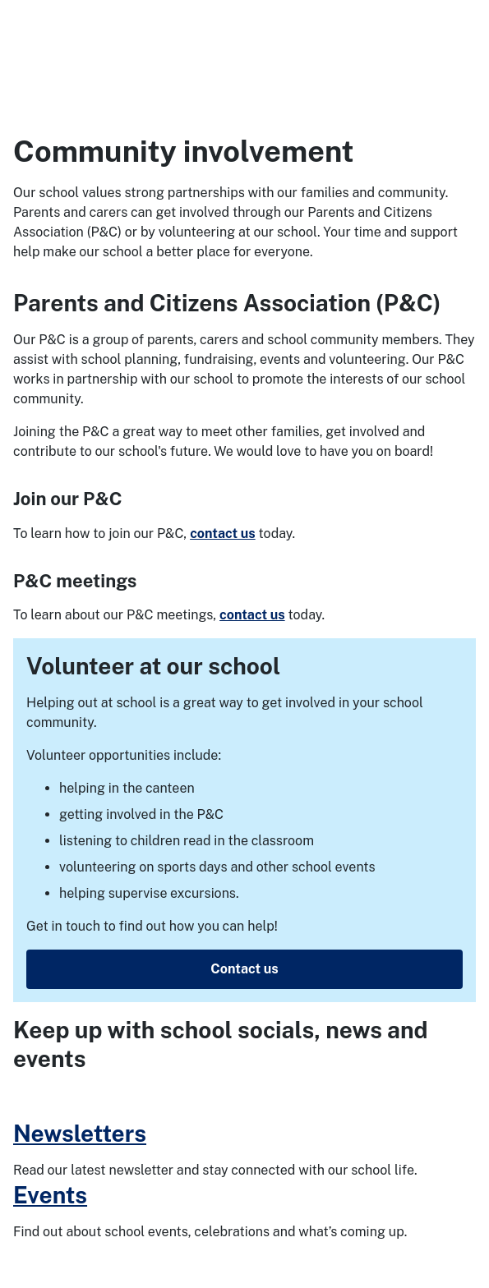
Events (50, 1194)
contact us (223, 533)
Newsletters (79, 1133)
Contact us (244, 969)
